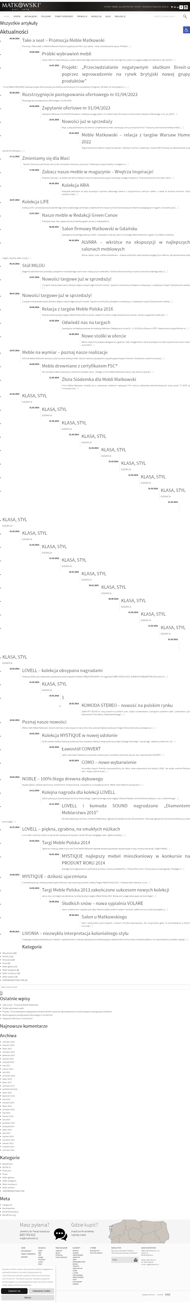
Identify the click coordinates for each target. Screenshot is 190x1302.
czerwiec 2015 (8, 1109)
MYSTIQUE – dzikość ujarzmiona (54, 876)
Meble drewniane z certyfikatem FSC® (80, 366)
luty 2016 (6, 1099)
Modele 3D (96, 16)
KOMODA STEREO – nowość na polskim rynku (127, 705)
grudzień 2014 (8, 1123)
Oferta (16, 16)
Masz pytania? (34, 1225)
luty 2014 (6, 1133)
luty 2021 (6, 1072)
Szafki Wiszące (78, 1255)
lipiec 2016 (7, 1092)
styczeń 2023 (8, 1059)
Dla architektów (126, 7)
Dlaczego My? (95, 1251)
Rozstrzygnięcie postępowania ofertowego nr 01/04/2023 (79, 94)
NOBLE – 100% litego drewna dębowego (62, 779)
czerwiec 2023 (8, 1052)
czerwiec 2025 (8, 1042)
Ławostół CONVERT (81, 749)
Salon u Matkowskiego (104, 917)
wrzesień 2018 (8, 1075)
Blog (108, 16)
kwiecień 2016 (8, 1096)
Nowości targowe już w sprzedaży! (77, 279)
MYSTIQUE (41, 1260)
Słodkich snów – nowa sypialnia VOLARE (102, 903)
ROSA (40, 1264)
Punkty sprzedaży (64, 16)
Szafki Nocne (77, 1269)
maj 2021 (6, 1065)
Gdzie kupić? (84, 1225)
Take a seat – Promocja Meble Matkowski (63, 40)
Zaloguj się (7, 1205)
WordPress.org (9, 1215)
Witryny (76, 1251)
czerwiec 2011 (8, 1150)
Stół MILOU (33, 265)
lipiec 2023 (7, 1048)
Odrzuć (27, 1297)
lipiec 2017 (7, 1082)
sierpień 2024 (8, 1045)
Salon (58, 1253)
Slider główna (8, 966)
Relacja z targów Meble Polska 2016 (77, 309)
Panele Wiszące (78, 1277)
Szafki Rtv (76, 1257)
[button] (186, 29)
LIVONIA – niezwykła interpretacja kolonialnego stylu (75, 933)
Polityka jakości (96, 1253)
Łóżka (75, 1271)
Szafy (75, 1260)
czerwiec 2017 (8, 1086)
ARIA (39, 1253)
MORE (40, 1251)
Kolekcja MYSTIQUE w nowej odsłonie (79, 735)
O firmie (107, 7)
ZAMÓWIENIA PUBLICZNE (151, 7)
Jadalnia (59, 1251)
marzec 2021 (7, 1069)
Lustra (75, 1273)
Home (6, 16)
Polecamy (46, 16)
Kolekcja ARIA (75, 185)
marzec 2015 (7, 1116)
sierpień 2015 (8, 1102)
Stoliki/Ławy (77, 1282)
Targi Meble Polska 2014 (66, 843)
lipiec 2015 (7, 1106)
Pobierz (114, 7)
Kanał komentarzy (10, 1211)
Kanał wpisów (8, 1208)
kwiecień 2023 (8, 1055)
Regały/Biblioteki (79, 1262)
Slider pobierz (8, 976)
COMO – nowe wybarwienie (109, 762)
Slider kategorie (9, 970)
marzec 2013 (7, 1143)
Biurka (75, 1264)
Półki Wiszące (78, 1275)
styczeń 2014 (8, 1136)
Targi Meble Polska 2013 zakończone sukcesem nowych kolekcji (105, 890)
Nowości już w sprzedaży (87, 121)
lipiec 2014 (7, 1129)
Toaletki (76, 1266)
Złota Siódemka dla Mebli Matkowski (99, 379)
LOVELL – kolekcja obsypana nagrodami (62, 670)
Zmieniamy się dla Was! (46, 158)
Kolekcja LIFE (35, 202)
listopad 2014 (8, 1126)
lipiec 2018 (7, 1079)
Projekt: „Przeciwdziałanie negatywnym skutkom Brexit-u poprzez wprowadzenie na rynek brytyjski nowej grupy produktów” (126, 74)
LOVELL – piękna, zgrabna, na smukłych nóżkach (71, 829)
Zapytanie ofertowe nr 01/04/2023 (76, 108)
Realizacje (120, 16)
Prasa (4, 963)
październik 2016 (9, 1089)
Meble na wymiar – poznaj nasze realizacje (65, 352)
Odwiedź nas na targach (86, 322)
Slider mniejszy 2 (9, 973)
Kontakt (137, 7)
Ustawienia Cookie (41, 1291)
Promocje (82, 16)
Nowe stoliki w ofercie (104, 336)
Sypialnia (59, 1255)
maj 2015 (6, 1113)
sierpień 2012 (8, 1146)
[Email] (125, 1260)
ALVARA (40, 1257)
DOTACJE (165, 7)
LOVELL (40, 1262)
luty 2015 (6, 1119)
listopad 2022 (8, 1062)
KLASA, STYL (34, 396)
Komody (76, 1253)
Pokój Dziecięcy (61, 1257)
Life (39, 1255)
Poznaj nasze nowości (44, 722)
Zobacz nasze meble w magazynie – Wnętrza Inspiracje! (98, 172)
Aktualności (31, 16)
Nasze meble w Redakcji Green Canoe (80, 215)
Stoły (75, 1280)
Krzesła (76, 1284)
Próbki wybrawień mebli (66, 54)
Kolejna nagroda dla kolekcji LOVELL (78, 792)
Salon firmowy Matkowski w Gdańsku (99, 229)
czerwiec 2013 (8, 1140)
